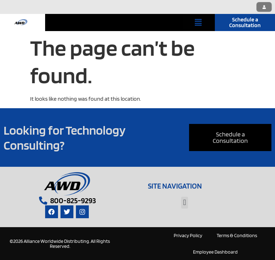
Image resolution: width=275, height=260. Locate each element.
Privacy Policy (188, 235)
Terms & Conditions (237, 235)
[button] (198, 22)
